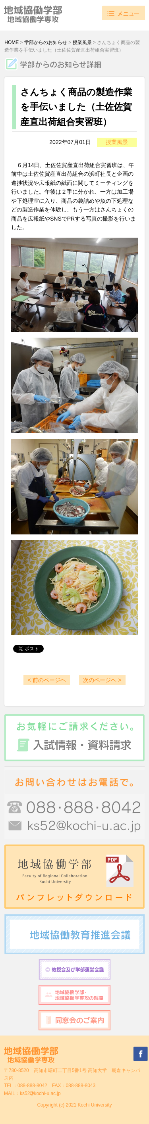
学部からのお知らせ (45, 42)
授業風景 (82, 42)
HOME (11, 42)
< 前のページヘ (46, 680)
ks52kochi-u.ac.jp (40, 1093)
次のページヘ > (102, 680)
